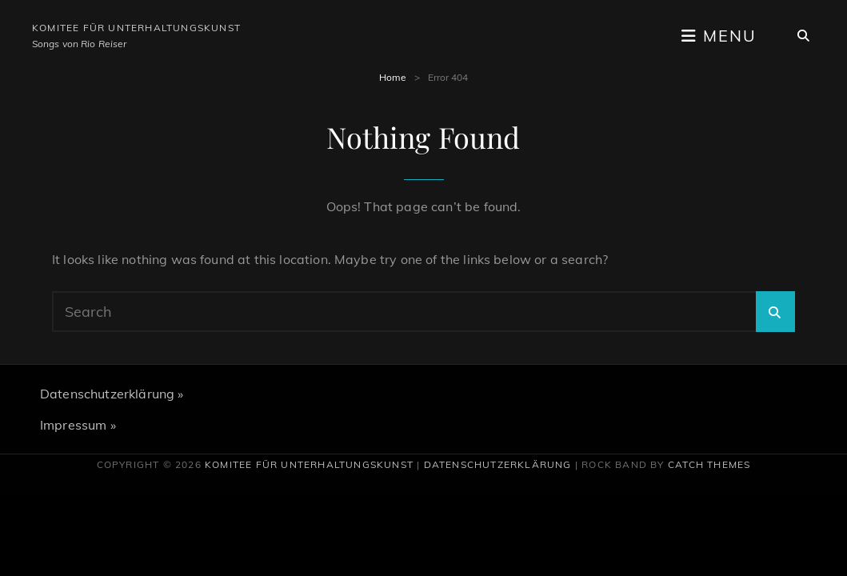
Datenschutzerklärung (498, 464)
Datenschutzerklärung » (112, 394)
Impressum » (78, 425)
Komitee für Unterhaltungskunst (136, 28)
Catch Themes (709, 464)
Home (392, 77)
